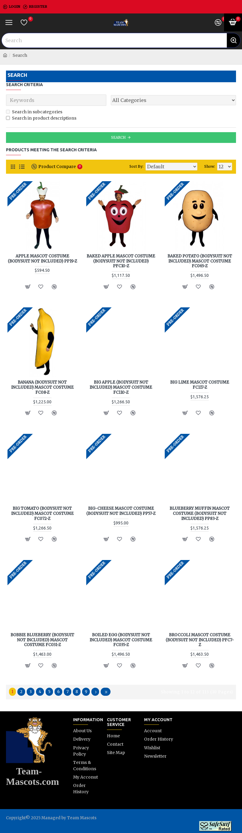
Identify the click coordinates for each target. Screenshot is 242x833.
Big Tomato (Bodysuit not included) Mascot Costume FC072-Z (42, 513)
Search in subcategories (34, 112)
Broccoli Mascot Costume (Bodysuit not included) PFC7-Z (200, 640)
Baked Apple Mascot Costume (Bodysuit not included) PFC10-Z (121, 261)
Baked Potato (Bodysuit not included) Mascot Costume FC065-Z (199, 261)
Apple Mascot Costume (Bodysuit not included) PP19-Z (42, 259)
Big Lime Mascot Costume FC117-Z (199, 385)
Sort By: (136, 166)
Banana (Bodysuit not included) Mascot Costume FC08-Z (42, 387)
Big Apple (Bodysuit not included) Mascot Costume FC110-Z (121, 387)
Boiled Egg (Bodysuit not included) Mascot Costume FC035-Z (121, 640)
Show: (209, 166)
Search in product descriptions (41, 118)
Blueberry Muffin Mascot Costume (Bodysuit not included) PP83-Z (200, 513)
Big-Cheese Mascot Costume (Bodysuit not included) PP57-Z (120, 511)
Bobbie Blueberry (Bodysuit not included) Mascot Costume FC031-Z (42, 640)
